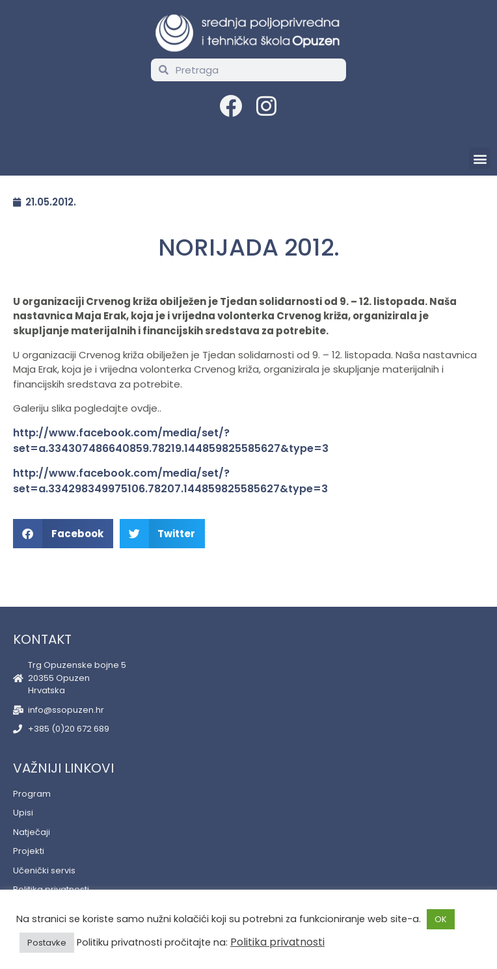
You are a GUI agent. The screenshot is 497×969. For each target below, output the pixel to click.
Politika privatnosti (277, 942)
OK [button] (441, 919)
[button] (479, 158)
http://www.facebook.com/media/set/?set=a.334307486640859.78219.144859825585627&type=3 (171, 440)
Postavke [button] (46, 942)
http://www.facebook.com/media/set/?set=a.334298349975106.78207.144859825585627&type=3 (170, 481)
